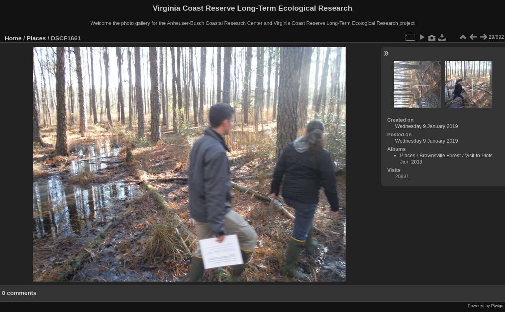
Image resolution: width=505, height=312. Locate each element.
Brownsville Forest (440, 155)
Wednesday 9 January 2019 (426, 126)
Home (13, 38)
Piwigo (497, 305)
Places (36, 38)
